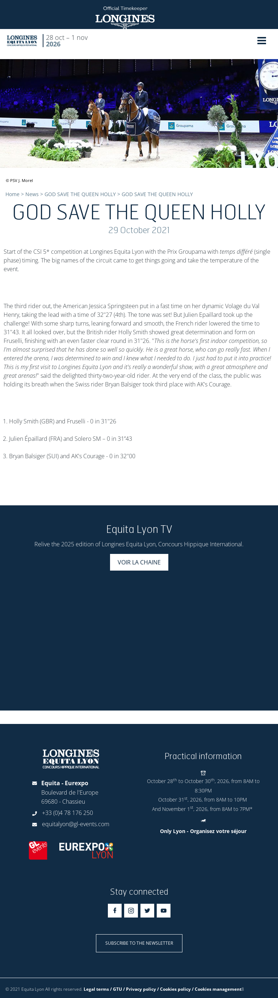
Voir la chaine (139, 562)
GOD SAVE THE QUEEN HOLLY (80, 194)
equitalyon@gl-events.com (75, 824)
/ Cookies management (216, 989)
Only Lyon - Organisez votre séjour (203, 831)
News (32, 194)
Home (12, 194)
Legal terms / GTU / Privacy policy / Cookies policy (137, 989)
